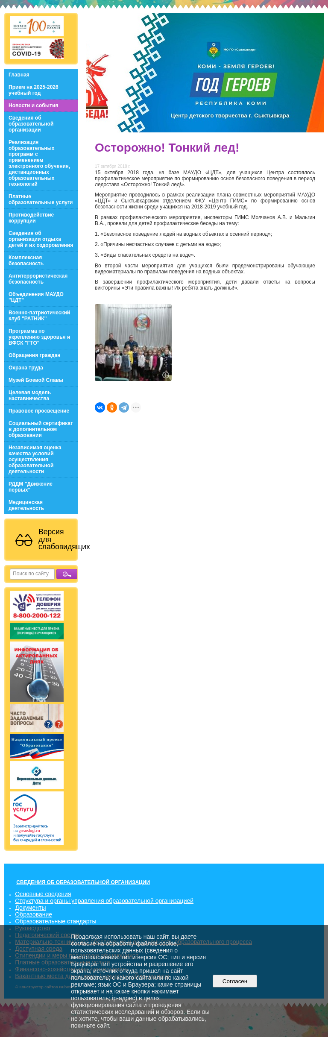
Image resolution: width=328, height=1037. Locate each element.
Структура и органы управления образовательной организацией (104, 900)
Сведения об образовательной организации (31, 124)
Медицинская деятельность (26, 505)
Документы (30, 907)
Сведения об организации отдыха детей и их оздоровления (41, 239)
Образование (33, 914)
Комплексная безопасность (26, 261)
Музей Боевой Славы (36, 380)
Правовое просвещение (39, 411)
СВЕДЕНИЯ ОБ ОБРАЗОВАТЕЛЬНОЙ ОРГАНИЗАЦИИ (83, 882)
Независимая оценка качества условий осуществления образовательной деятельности (35, 460)
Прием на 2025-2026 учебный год (34, 90)
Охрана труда (26, 368)
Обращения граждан (35, 355)
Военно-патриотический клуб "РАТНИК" (39, 316)
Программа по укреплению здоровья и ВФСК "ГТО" (39, 337)
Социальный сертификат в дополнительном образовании (41, 429)
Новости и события (33, 105)
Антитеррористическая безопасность (38, 279)
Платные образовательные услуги (41, 199)
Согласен (234, 981)
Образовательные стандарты (55, 921)
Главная (19, 75)
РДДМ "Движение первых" (31, 487)
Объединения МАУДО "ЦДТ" (36, 297)
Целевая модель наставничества (30, 395)
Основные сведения (43, 894)
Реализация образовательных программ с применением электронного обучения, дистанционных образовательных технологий (39, 163)
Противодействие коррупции (31, 218)
